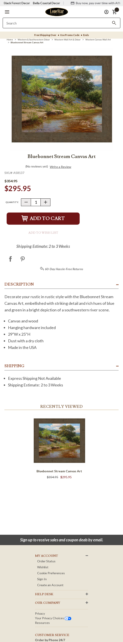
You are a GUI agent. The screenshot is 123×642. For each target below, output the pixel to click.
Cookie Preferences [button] (51, 573)
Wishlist (42, 567)
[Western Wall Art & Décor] (67, 39)
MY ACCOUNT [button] (46, 556)
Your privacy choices (53, 618)
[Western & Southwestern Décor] (34, 39)
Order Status (46, 561)
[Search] (114, 23)
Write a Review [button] (60, 166)
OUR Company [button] (47, 603)
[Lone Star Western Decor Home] (56, 11)
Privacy (40, 613)
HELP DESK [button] (44, 594)
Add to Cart (43, 218)
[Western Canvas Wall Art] (98, 39)
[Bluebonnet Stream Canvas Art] (27, 42)
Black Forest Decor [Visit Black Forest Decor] (17, 3)
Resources (42, 623)
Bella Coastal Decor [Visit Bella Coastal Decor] (46, 3)
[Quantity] (35, 202)
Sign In (42, 579)
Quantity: (12, 202)
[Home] (10, 39)
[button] (7, 12)
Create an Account (50, 585)
